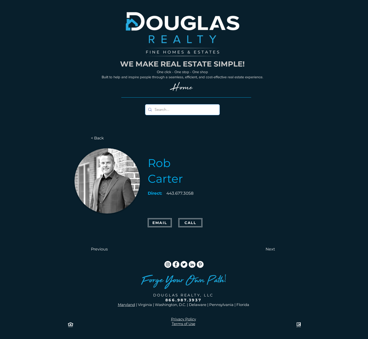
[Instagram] (167, 264)
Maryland (126, 304)
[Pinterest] (200, 264)
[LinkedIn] (192, 264)
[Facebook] (175, 264)
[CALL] (190, 222)
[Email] (160, 222)
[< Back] (107, 138)
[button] (107, 249)
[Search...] (182, 109)
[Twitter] (184, 264)
